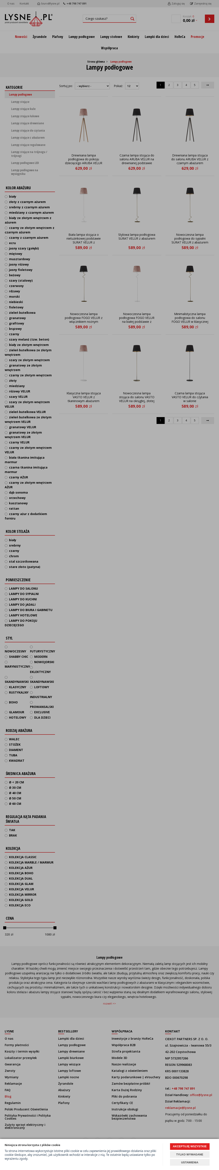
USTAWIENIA (189, 1162)
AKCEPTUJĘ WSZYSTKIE (190, 1146)
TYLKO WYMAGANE (189, 1154)
